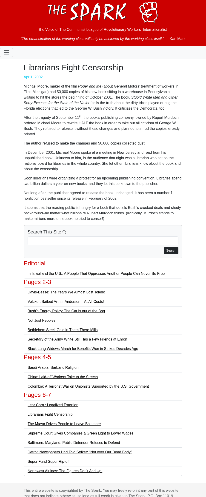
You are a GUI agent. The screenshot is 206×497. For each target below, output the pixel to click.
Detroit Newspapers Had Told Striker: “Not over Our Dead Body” (80, 452)
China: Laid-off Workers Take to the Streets (63, 377)
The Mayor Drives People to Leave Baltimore (64, 424)
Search (171, 250)
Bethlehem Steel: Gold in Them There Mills (62, 330)
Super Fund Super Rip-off (48, 461)
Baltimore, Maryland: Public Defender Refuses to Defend (74, 443)
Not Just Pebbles (41, 320)
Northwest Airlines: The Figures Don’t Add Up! (65, 471)
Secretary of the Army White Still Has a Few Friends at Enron (77, 339)
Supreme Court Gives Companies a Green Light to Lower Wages (80, 433)
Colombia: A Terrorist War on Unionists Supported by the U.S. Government (88, 386)
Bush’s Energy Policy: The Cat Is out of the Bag (66, 311)
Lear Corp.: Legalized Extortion (53, 405)
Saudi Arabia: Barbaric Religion (53, 367)
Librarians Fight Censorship (50, 414)
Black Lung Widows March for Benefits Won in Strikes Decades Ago (83, 349)
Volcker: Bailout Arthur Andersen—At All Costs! (66, 302)
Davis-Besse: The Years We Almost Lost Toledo (66, 292)
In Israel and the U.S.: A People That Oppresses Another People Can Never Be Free (96, 273)
